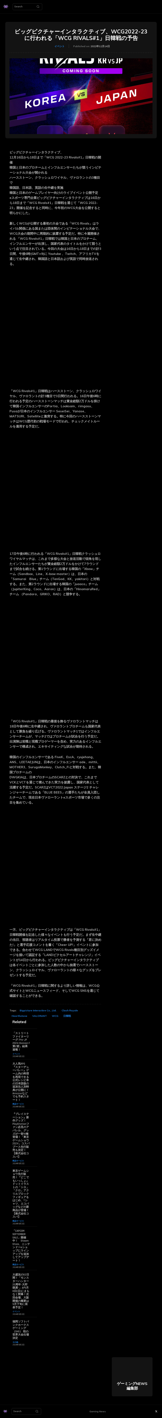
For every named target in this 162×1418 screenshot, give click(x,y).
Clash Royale (70, 1010)
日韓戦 (67, 1015)
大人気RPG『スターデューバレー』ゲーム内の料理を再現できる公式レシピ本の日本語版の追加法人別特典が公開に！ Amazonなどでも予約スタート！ (20, 1082)
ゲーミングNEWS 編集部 (132, 1385)
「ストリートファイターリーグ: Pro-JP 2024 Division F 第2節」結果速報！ (21, 1041)
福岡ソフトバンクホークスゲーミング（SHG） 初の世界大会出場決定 (20, 1330)
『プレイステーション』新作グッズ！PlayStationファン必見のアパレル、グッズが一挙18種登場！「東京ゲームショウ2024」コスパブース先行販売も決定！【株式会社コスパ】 (21, 1135)
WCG (55, 1015)
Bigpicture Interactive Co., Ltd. (38, 1010)
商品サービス (18, 1104)
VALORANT (39, 1015)
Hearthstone (19, 1015)
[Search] (38, 6)
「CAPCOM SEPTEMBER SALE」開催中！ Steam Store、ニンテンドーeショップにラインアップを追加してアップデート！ (21, 1245)
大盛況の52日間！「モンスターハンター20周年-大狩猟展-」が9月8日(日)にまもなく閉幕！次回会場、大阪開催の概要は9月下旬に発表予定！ (20, 1291)
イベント (59, 46)
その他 (15, 1342)
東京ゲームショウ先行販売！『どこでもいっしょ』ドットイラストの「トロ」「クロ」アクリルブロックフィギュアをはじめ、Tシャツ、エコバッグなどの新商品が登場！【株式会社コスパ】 (20, 1193)
